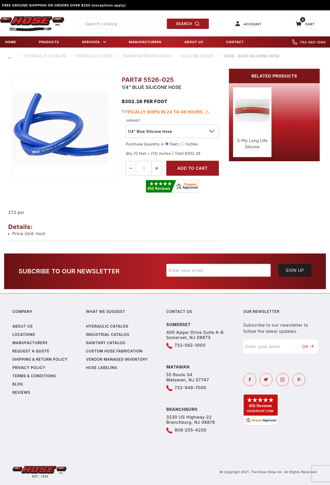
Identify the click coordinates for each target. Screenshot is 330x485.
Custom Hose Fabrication (114, 351)
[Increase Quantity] (157, 168)
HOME (10, 42)
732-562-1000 (309, 42)
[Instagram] (282, 379)
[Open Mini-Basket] (305, 24)
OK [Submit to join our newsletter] (308, 346)
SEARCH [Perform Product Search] (188, 23)
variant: (133, 120)
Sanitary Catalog (106, 343)
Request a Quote (31, 351)
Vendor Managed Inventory (117, 359)
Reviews (21, 392)
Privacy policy (28, 367)
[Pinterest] (298, 379)
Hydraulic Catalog (107, 326)
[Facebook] (249, 379)
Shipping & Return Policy (40, 359)
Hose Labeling (101, 367)
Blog (17, 384)
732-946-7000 (190, 387)
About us (22, 326)
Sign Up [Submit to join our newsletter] (295, 270)
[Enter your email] (218, 270)
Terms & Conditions (34, 376)
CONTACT (235, 42)
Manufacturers (30, 343)
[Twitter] (266, 379)
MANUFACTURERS (145, 42)
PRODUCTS (49, 42)
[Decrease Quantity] (131, 168)
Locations (23, 334)
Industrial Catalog (107, 334)
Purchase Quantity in (145, 144)
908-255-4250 (191, 430)
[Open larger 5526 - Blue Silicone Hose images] (62, 128)
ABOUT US (193, 42)
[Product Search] (122, 24)
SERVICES (94, 42)
